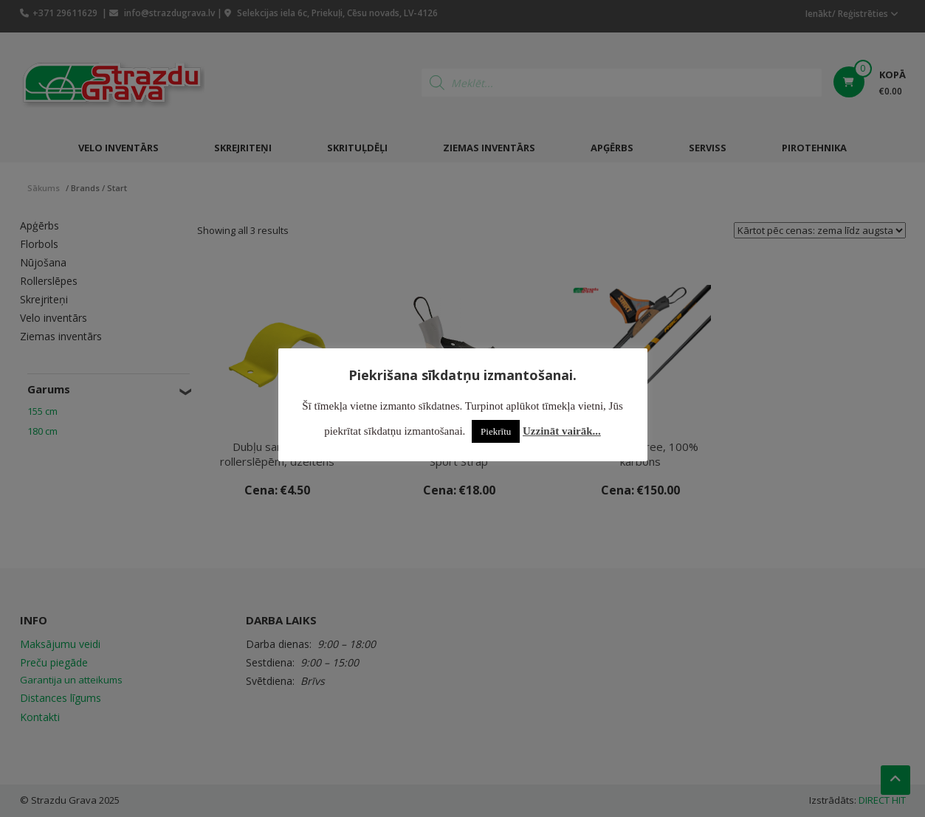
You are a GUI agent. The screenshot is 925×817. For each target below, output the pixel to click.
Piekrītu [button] (496, 431)
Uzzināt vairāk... (562, 431)
